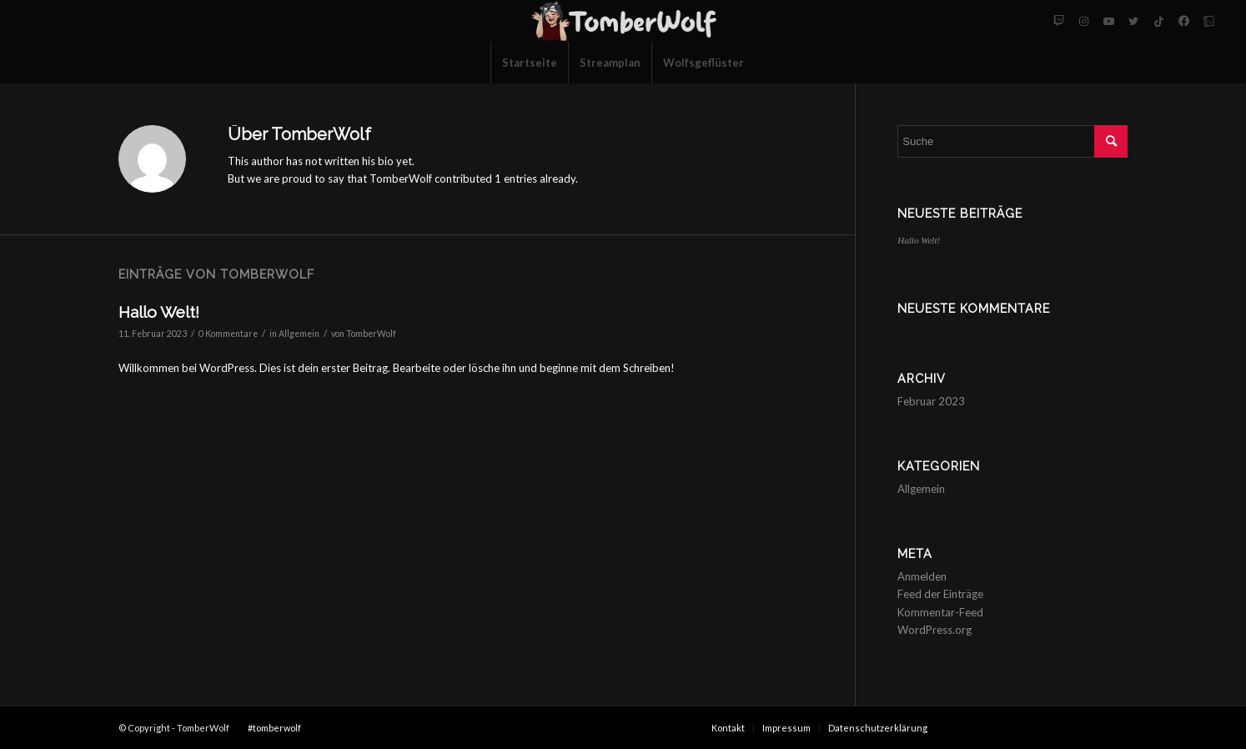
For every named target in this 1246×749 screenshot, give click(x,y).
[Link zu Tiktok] (1158, 20)
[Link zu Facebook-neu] (1183, 20)
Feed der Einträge (940, 594)
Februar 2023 (931, 401)
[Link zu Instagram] (1083, 20)
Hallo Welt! (158, 312)
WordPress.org (934, 629)
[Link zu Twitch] (1058, 20)
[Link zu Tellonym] (1208, 20)
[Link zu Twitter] (1133, 20)
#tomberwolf (274, 727)
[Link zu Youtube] (1108, 20)
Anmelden (922, 576)
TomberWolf (371, 334)
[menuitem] (529, 62)
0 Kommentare (228, 334)
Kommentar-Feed (940, 612)
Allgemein (299, 334)
